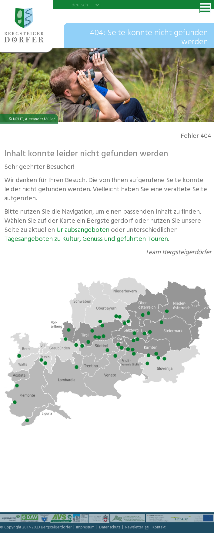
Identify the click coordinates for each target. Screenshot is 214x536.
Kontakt (159, 527)
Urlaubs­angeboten (82, 230)
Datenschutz (110, 527)
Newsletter (134, 527)
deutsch (80, 5)
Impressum (85, 527)
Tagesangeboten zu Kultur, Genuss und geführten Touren (86, 239)
